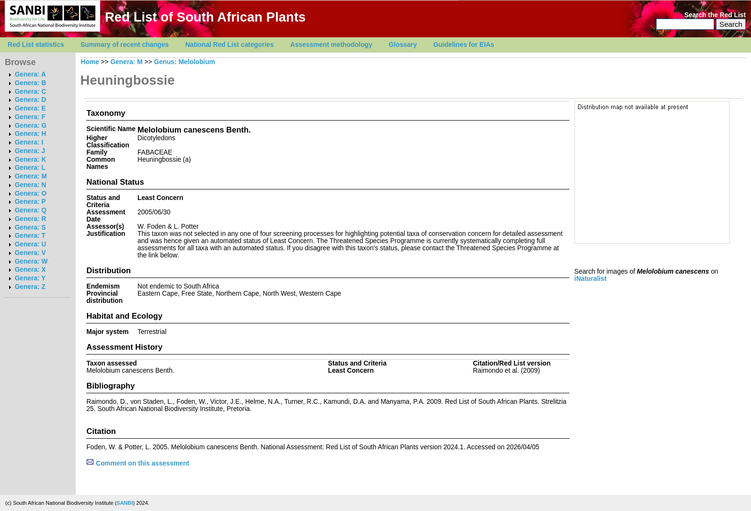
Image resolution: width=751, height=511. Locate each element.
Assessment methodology (331, 44)
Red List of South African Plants (205, 17)
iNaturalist (590, 278)
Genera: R (30, 218)
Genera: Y (30, 278)
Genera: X (30, 269)
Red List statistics (36, 44)
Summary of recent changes (124, 44)
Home (90, 62)
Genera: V (30, 252)
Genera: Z (30, 286)
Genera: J (30, 151)
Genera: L (30, 167)
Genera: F (30, 117)
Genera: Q (30, 210)
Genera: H (30, 133)
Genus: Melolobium (184, 62)
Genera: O (30, 193)
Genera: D (30, 99)
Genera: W (31, 261)
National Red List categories (229, 44)
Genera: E (30, 108)
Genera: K (30, 159)
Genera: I (29, 142)
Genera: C (30, 91)
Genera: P (30, 201)
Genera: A (30, 74)
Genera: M (31, 176)
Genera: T (30, 235)
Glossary (403, 44)
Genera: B (30, 83)
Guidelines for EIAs (463, 44)
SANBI (124, 503)
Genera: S (30, 227)
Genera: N (30, 185)
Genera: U (30, 244)
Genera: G (30, 125)
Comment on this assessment (137, 463)
